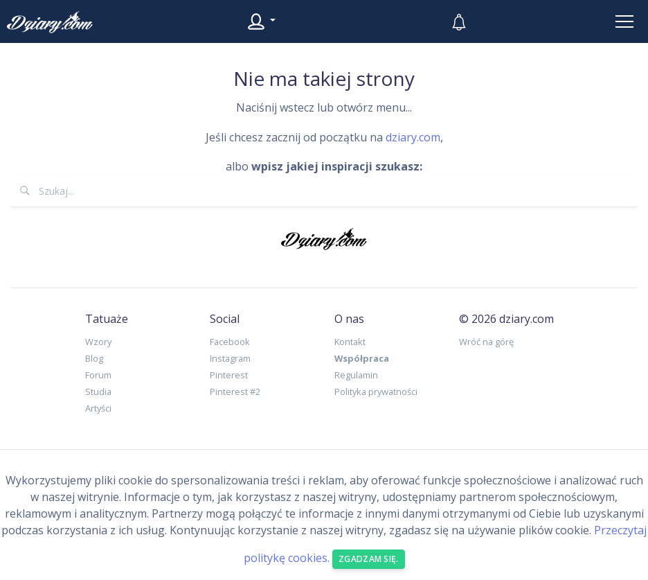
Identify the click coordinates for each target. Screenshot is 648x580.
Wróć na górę (486, 341)
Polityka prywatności (375, 391)
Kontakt (350, 341)
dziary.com (413, 137)
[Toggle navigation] (624, 21)
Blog (94, 358)
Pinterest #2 (235, 391)
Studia (98, 391)
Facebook (230, 341)
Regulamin (356, 375)
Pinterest (229, 375)
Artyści (98, 408)
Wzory (98, 341)
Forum (98, 375)
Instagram (230, 358)
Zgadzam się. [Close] (369, 559)
